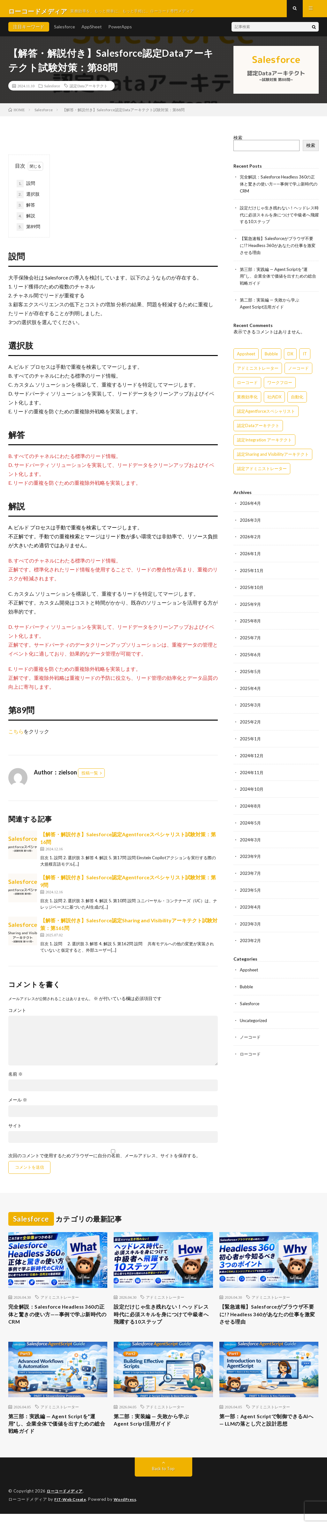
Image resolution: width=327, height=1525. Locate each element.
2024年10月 (252, 786)
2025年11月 (252, 571)
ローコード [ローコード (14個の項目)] (247, 384)
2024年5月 (251, 819)
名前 (15, 1079)
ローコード (251, 1047)
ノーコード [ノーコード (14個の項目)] (298, 369)
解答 (26, 210)
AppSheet (91, 31)
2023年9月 (251, 852)
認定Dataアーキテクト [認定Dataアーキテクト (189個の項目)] (258, 427)
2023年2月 (251, 935)
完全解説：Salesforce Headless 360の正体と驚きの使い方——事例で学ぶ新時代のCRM (278, 188)
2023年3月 (251, 919)
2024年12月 (252, 753)
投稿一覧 (89, 778)
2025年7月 (251, 637)
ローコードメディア (66, 1502)
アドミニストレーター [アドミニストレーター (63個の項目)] (257, 369)
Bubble (247, 981)
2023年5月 (251, 886)
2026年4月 (251, 504)
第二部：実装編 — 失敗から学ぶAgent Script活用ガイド (155, 1429)
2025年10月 (252, 587)
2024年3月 (251, 836)
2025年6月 (251, 654)
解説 (26, 221)
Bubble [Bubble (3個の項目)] (271, 355)
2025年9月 (251, 604)
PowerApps (120, 31)
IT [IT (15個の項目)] (305, 355)
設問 (26, 188)
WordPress (129, 1510)
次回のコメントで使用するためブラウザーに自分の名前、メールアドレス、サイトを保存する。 (104, 1160)
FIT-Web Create (71, 1510)
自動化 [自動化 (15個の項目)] (297, 398)
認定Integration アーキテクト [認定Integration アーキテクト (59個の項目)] (264, 441)
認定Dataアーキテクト (89, 91)
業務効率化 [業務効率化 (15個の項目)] (247, 398)
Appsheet (250, 964)
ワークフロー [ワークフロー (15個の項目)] (279, 384)
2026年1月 (251, 554)
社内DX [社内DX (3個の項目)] (274, 398)
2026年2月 (251, 538)
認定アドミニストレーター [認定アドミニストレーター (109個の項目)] (262, 470)
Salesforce (64, 31)
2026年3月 (251, 521)
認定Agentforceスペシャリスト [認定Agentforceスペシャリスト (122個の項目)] (266, 412)
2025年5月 (251, 670)
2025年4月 (251, 687)
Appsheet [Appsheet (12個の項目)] (246, 355)
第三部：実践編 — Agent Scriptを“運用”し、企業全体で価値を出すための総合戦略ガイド (278, 278)
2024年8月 (251, 803)
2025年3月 (251, 703)
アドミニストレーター (60, 1302)
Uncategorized (254, 1014)
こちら (16, 736)
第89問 (28, 232)
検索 (237, 142)
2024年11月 (252, 770)
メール (17, 1105)
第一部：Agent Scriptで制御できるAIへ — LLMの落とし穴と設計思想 (266, 1429)
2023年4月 (251, 902)
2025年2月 (251, 720)
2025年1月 (251, 736)
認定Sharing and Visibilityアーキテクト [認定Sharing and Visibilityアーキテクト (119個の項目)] (273, 455)
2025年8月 (251, 620)
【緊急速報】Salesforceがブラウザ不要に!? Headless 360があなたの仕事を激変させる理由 (278, 248)
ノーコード (251, 1031)
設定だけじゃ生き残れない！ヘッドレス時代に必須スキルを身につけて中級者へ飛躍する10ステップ (278, 218)
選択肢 (28, 199)
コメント (17, 1015)
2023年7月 (251, 869)
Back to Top (163, 1480)
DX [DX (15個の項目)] (290, 355)
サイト (15, 1131)
